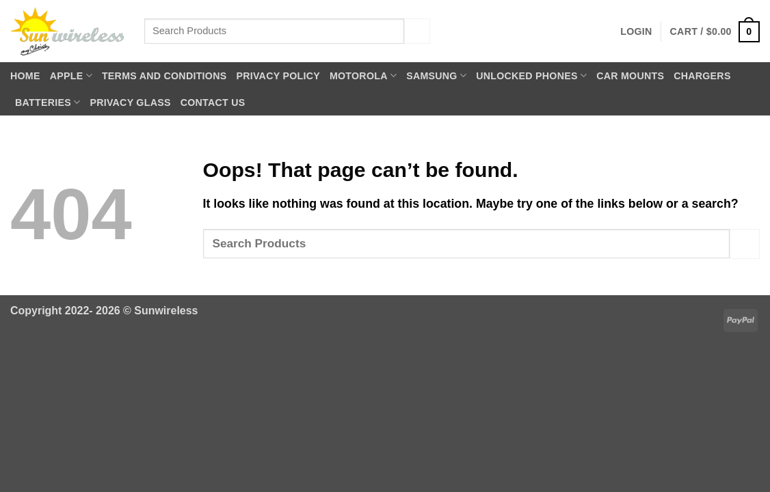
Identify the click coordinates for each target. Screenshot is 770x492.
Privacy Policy (278, 75)
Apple (71, 75)
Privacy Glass (130, 102)
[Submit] (417, 31)
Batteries (47, 102)
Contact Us (213, 102)
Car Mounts (630, 75)
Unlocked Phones (531, 75)
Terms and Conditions (164, 75)
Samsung (436, 75)
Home (25, 75)
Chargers (702, 75)
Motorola (363, 75)
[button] (636, 31)
